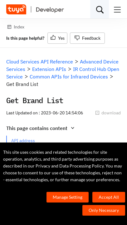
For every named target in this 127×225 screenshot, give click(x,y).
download (108, 113)
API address (23, 140)
